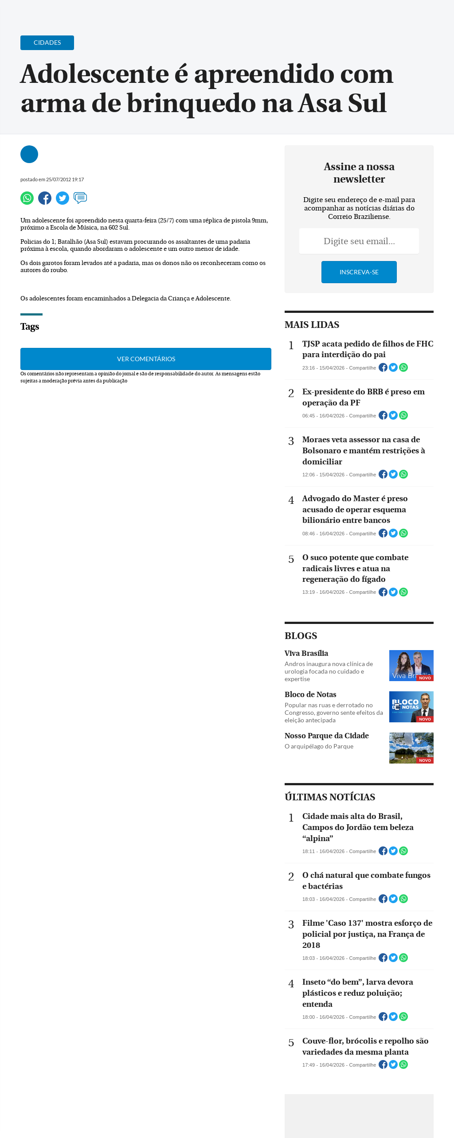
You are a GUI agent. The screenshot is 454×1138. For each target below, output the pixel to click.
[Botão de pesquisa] (50, 11)
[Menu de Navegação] (23, 11)
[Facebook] (389, 15)
